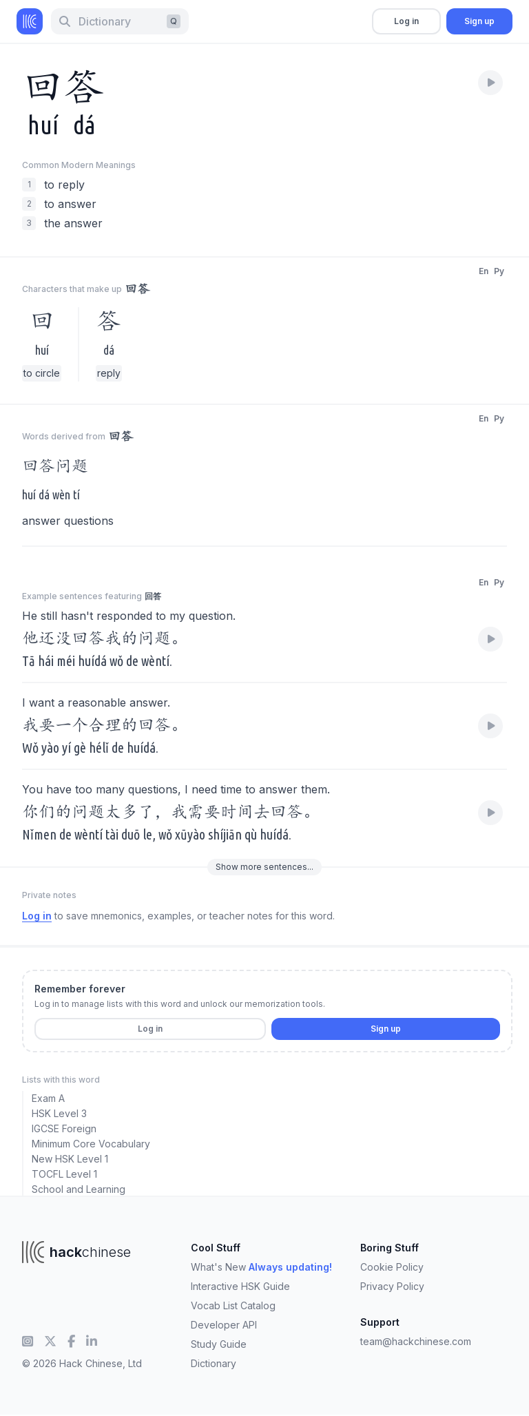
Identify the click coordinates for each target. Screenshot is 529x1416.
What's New (261, 1267)
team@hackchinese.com (415, 1341)
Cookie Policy (392, 1267)
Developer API (224, 1325)
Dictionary (213, 1363)
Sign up (479, 21)
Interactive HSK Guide (240, 1286)
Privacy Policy (392, 1286)
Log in (406, 21)
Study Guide (219, 1344)
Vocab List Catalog (233, 1305)
